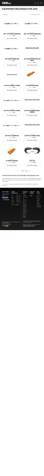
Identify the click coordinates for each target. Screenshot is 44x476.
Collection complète (24, 217)
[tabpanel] (15, 199)
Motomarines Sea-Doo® (25, 210)
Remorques (24, 203)
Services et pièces (38, 201)
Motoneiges (24, 207)
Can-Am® (24, 208)
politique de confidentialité (27, 225)
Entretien (38, 202)
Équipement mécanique (24, 205)
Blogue (38, 196)
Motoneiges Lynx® (24, 214)
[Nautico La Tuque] (6, 3)
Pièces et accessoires (38, 204)
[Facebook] (17, 204)
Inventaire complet (31, 195)
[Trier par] (36, 14)
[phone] (35, 3)
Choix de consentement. (30, 226)
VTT (23, 198)
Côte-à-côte (24, 199)
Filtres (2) (5, 14)
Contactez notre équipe (6, 184)
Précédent (17, 171)
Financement (39, 197)
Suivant (27, 171)
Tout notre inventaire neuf (25, 195)
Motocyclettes (25, 197)
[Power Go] (11, 226)
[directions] (38, 3)
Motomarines (25, 201)
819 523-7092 (5, 199)
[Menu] (41, 3)
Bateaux (24, 202)
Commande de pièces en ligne (39, 206)
